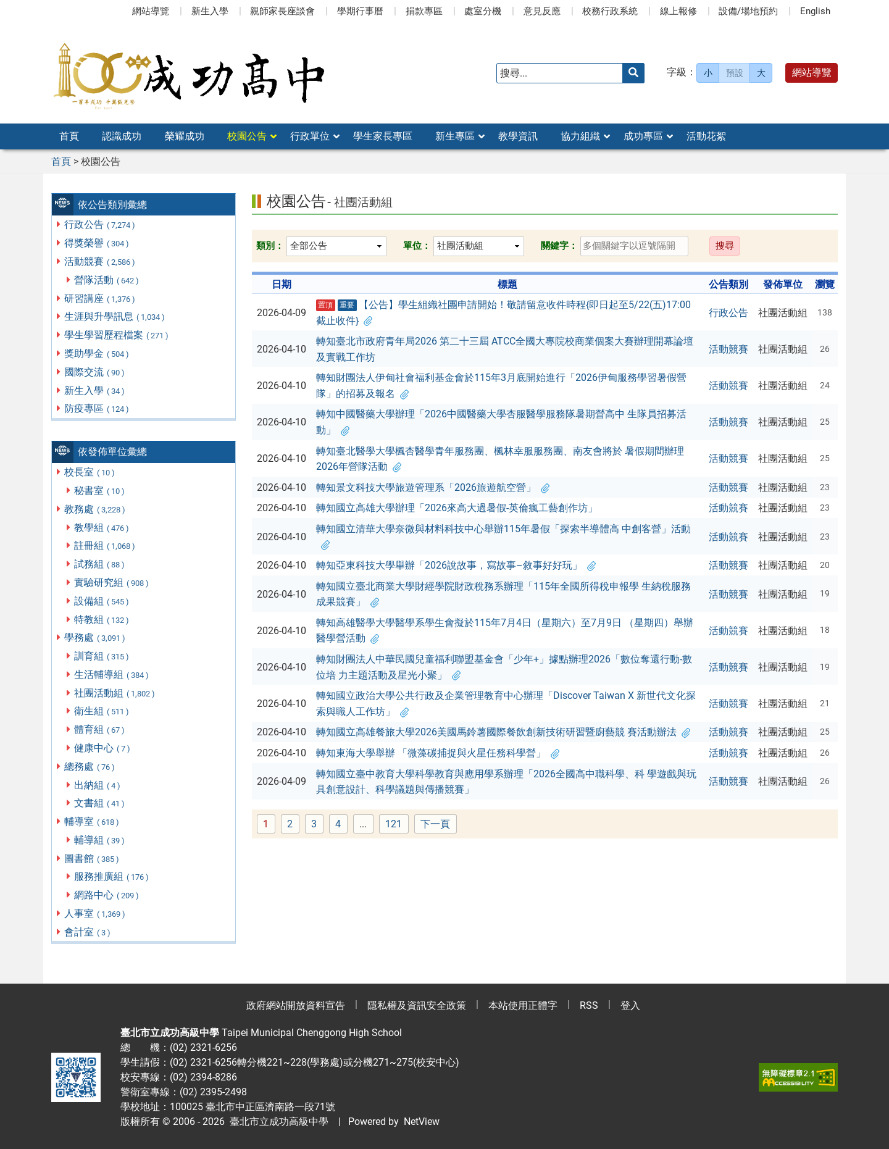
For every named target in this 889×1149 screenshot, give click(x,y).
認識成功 (121, 136)
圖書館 (92, 858)
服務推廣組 (112, 876)
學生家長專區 (382, 136)
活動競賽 (100, 261)
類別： (270, 245)
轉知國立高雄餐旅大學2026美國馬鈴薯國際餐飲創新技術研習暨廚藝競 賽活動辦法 (503, 732)
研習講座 (100, 298)
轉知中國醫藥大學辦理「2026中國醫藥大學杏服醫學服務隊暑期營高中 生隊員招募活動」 (501, 422)
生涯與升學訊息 (115, 316)
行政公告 (100, 224)
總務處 (90, 766)
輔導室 (92, 821)
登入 (630, 1005)
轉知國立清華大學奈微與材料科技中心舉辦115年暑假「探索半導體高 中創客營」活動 (503, 537)
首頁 (69, 136)
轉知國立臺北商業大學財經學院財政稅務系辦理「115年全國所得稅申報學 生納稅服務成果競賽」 (503, 594)
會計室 (88, 932)
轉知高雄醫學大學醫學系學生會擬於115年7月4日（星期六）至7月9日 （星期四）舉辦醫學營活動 (504, 631)
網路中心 (107, 895)
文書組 (100, 803)
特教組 (102, 619)
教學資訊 (518, 136)
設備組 (102, 601)
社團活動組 (115, 693)
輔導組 (100, 840)
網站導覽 (150, 11)
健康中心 (102, 748)
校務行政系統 (610, 11)
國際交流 (95, 372)
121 (397, 824)
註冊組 (105, 545)
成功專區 (643, 136)
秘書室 (100, 490)
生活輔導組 (112, 674)
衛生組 (102, 711)
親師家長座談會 (282, 11)
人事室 (95, 913)
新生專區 (455, 136)
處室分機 (482, 11)
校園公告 (247, 136)
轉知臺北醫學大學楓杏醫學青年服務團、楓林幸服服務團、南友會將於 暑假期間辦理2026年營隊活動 (500, 459)
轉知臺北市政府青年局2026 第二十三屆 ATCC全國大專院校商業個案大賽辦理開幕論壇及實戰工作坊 (504, 349)
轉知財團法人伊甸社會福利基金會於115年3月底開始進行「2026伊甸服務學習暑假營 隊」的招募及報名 (501, 385)
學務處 (95, 637)
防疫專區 (97, 408)
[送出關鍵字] (633, 73)
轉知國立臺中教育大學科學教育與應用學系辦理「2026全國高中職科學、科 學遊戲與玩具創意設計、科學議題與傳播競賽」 (506, 782)
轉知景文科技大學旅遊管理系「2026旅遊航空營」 (432, 487)
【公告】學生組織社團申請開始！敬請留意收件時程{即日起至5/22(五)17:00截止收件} (503, 313)
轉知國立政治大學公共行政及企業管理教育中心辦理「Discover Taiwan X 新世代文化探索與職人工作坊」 (506, 703)
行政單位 (310, 136)
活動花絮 (706, 136)
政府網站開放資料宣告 (295, 1005)
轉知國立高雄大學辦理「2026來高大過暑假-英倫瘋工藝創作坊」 (457, 508)
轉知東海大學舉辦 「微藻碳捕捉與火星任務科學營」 (437, 753)
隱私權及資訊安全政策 (416, 1005)
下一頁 (435, 824)
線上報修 (678, 11)
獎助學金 (97, 353)
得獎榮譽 (97, 243)
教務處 (95, 509)
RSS (589, 1005)
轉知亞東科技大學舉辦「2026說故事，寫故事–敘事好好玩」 (456, 565)
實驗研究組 (112, 582)
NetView (422, 1121)
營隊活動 (107, 280)
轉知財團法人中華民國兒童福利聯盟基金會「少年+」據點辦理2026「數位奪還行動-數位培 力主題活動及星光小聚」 (504, 667)
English (815, 11)
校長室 (90, 472)
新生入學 (209, 11)
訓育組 (102, 656)
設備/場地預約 (748, 11)
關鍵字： (559, 245)
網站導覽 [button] (812, 72)
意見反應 (542, 11)
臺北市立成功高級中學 (276, 1121)
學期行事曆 (360, 11)
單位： (417, 245)
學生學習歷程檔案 (117, 335)
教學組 (102, 527)
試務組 (100, 564)
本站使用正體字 (522, 1005)
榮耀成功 (184, 136)
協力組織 (580, 136)
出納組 (98, 785)
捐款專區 (424, 11)
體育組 (100, 729)
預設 (734, 73)
